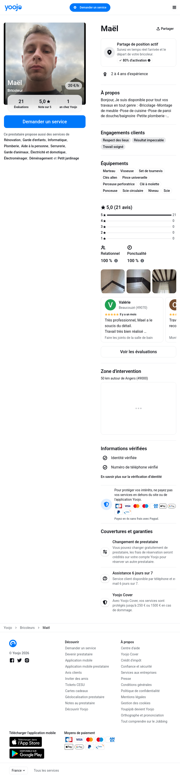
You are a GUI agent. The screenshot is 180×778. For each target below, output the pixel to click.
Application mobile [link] (78, 660)
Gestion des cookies (135, 703)
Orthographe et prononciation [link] (142, 715)
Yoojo (8, 628)
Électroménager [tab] (15, 158)
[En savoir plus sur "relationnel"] (116, 261)
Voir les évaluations (138, 351)
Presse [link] (126, 679)
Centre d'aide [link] (130, 648)
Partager (165, 29)
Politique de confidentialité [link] (140, 691)
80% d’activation (134, 60)
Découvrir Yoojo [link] (76, 709)
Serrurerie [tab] (57, 146)
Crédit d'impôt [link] (131, 660)
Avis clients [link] (73, 672)
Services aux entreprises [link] (139, 672)
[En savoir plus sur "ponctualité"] (142, 261)
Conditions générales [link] (136, 685)
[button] (132, 319)
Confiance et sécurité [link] (136, 666)
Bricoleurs (27, 628)
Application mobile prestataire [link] (87, 666)
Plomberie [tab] (11, 146)
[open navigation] (174, 7)
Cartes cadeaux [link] (76, 691)
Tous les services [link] (46, 770)
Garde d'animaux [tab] (16, 152)
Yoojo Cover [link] (130, 654)
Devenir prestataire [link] (79, 654)
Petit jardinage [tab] (68, 158)
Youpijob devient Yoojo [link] (137, 709)
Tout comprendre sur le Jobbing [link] (144, 721)
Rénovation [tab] (12, 140)
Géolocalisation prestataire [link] (84, 697)
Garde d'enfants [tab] (34, 140)
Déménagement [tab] (40, 158)
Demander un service (90, 7)
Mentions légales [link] (133, 697)
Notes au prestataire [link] (80, 703)
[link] (13, 7)
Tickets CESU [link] (75, 685)
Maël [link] (46, 628)
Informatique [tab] (57, 140)
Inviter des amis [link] (76, 679)
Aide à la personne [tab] (34, 146)
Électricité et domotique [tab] (47, 152)
